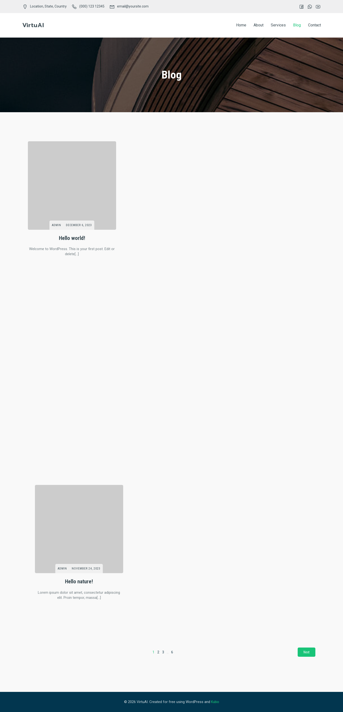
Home (241, 25)
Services (278, 25)
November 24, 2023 (178, 225)
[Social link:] (299, 6)
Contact (314, 25)
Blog (297, 25)
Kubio (215, 702)
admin (56, 225)
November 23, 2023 (278, 225)
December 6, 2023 (79, 225)
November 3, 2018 (78, 351)
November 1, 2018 (178, 478)
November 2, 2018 (78, 478)
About (258, 25)
